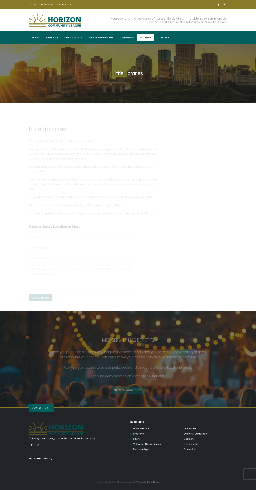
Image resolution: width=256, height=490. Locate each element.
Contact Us (64, 4)
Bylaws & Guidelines (195, 433)
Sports (137, 438)
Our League (51, 37)
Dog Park (189, 438)
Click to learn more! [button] (128, 393)
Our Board (190, 428)
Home (35, 37)
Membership (126, 37)
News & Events (73, 37)
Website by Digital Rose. (148, 482)
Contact (163, 37)
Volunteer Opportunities (147, 444)
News (32, 4)
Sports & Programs (101, 37)
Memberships (46, 4)
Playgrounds (191, 444)
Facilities (145, 37)
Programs (139, 433)
